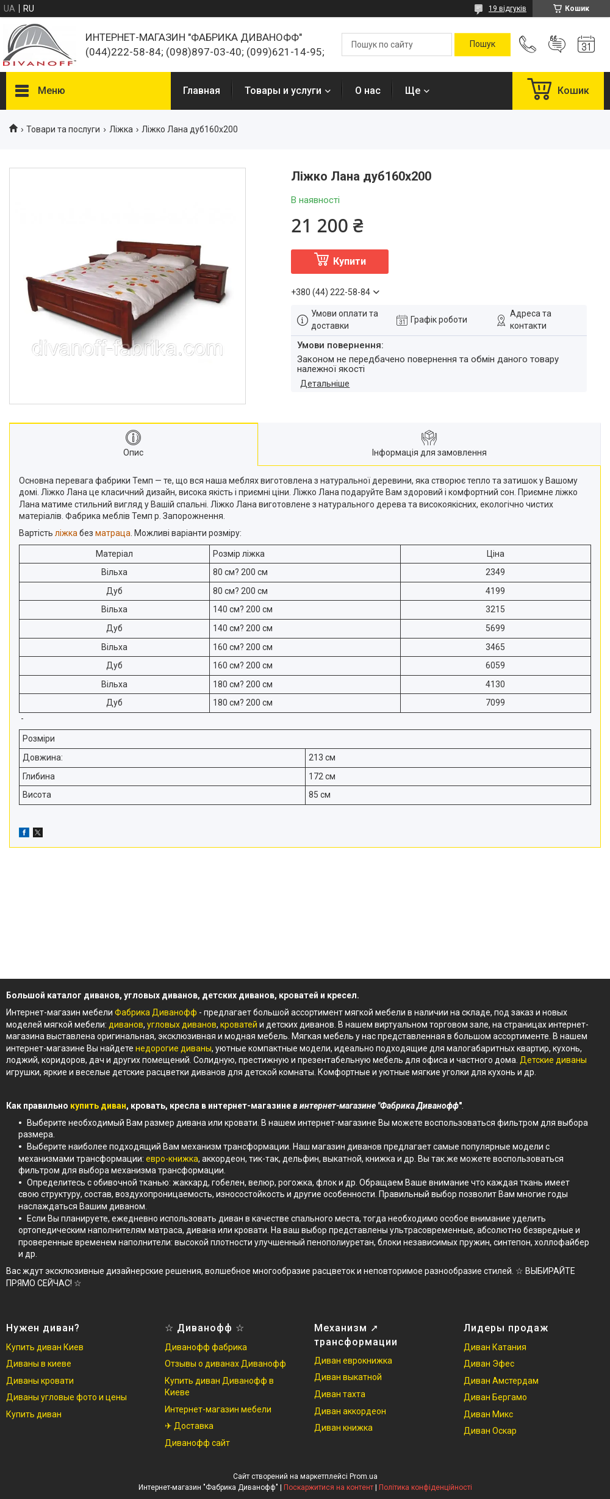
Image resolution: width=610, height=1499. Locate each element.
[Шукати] (482, 44)
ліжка (66, 533)
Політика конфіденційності (425, 1487)
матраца (113, 533)
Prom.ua (364, 1476)
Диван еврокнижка (353, 1360)
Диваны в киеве (38, 1363)
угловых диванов (182, 1024)
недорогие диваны (173, 1048)
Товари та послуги (63, 129)
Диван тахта (339, 1394)
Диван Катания (495, 1347)
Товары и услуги (283, 90)
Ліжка (121, 129)
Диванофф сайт (197, 1443)
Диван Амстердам (501, 1381)
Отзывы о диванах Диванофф (225, 1363)
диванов (126, 1024)
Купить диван (34, 1414)
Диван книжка (343, 1428)
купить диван (98, 1106)
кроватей (239, 1024)
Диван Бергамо (495, 1397)
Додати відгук (556, 44)
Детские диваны (553, 1060)
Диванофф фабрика (206, 1347)
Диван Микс (488, 1414)
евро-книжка (172, 1159)
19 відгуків (507, 8)
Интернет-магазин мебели (218, 1409)
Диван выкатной (348, 1377)
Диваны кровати (40, 1381)
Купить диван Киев (45, 1347)
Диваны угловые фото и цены (66, 1397)
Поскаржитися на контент (328, 1487)
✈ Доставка (189, 1426)
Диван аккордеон (350, 1411)
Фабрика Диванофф (156, 1012)
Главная (201, 90)
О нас (368, 90)
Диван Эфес (489, 1363)
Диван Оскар (490, 1431)
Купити (349, 261)
